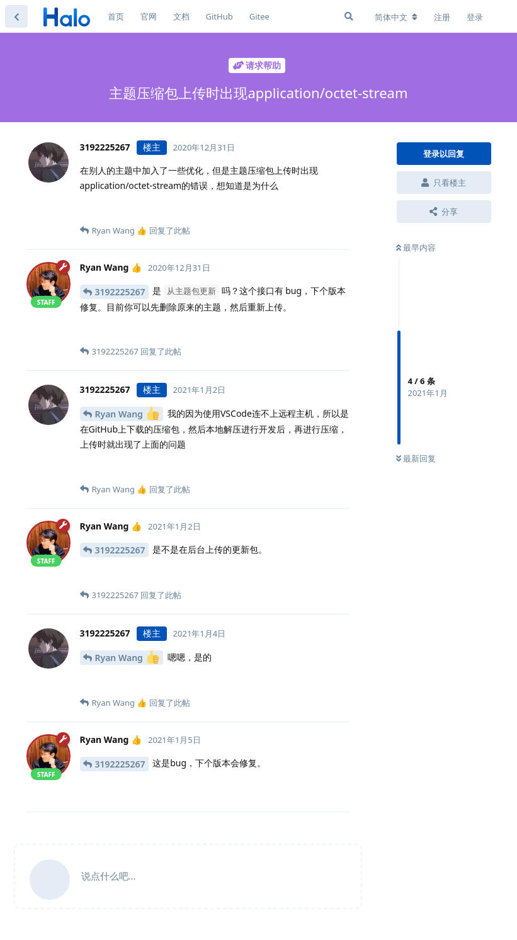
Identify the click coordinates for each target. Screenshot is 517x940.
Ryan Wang (127, 413)
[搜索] (349, 16)
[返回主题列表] (16, 16)
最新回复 (416, 458)
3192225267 (120, 292)
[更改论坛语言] (396, 17)
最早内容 (416, 247)
